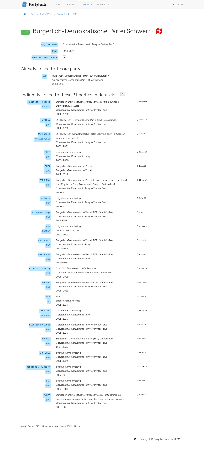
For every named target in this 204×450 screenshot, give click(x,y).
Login (178, 4)
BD (48, 301)
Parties (70, 4)
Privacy (144, 439)
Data (33, 14)
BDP (45, 76)
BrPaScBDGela (42, 139)
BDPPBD (46, 107)
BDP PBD (45, 315)
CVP (48, 273)
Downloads (104, 4)
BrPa (47, 171)
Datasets (86, 4)
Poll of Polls (46, 14)
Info (58, 4)
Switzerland (63, 14)
